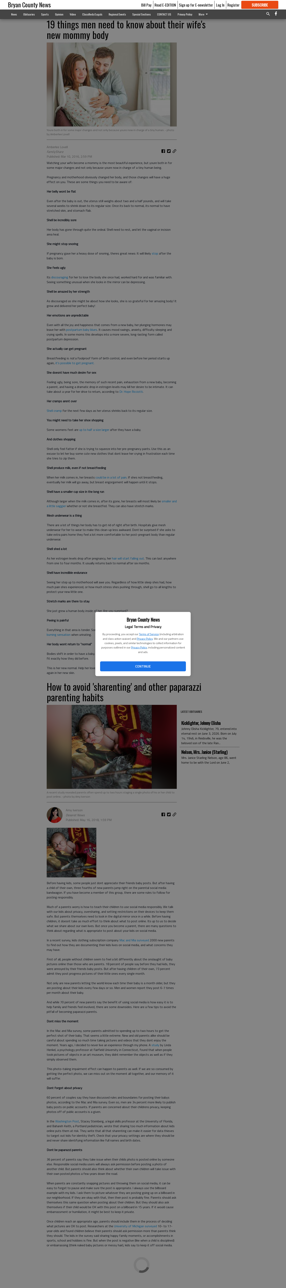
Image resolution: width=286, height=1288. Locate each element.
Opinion (59, 14)
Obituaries (29, 14)
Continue (143, 666)
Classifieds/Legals (92, 14)
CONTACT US (164, 14)
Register (233, 4)
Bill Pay (146, 4)
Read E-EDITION (165, 4)
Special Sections (141, 14)
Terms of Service (149, 634)
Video (73, 14)
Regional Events (117, 14)
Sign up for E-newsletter (196, 4)
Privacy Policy (145, 639)
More (204, 14)
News (14, 14)
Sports (45, 14)
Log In (220, 4)
